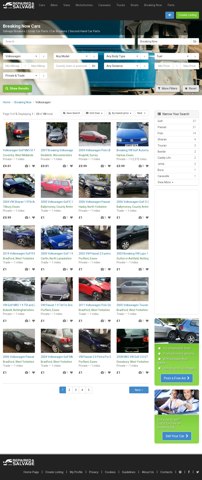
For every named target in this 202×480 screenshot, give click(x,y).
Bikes (54, 5)
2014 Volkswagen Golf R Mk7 (21, 253)
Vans (66, 5)
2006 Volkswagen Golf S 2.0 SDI (136, 201)
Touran (177, 145)
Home (31, 472)
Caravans (104, 5)
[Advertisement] (177, 252)
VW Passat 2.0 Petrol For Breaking (100, 356)
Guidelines (128, 472)
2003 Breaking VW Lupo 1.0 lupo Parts (140, 253)
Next (139, 390)
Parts (171, 5)
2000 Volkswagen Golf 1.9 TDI (59, 253)
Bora (177, 170)
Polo (177, 133)
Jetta (177, 164)
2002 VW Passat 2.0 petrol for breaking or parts (108, 253)
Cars (42, 5)
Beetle (177, 152)
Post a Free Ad (177, 378)
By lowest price (119, 113)
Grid (94, 113)
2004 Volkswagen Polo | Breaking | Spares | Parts (109, 150)
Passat (177, 127)
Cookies (110, 472)
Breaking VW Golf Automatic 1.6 (136, 150)
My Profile (76, 472)
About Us (148, 472)
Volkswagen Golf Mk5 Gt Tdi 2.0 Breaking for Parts (34, 150)
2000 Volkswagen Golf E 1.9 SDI (60, 201)
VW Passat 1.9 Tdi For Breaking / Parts (64, 305)
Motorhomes (84, 5)
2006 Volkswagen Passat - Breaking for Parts (107, 201)
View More (165, 182)
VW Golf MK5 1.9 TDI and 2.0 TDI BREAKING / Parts (34, 305)
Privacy (93, 472)
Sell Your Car (177, 436)
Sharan (177, 139)
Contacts (166, 472)
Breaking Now (153, 5)
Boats (134, 5)
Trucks (120, 5)
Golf (177, 121)
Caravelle (177, 176)
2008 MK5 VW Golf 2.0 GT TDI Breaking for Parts (146, 356)
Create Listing (54, 472)
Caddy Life (177, 158)
